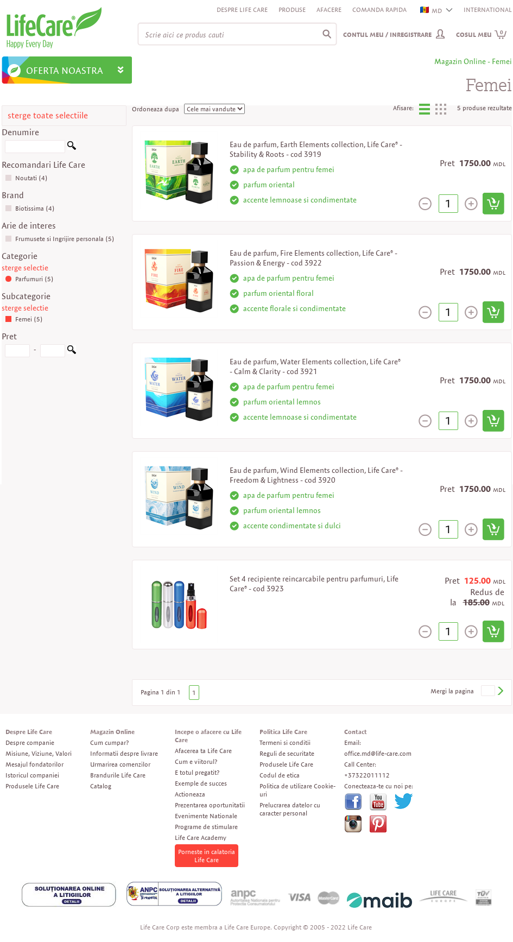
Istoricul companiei (32, 775)
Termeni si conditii (285, 742)
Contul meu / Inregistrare (387, 34)
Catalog (100, 786)
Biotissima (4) (30, 208)
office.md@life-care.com (377, 753)
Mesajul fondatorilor (34, 764)
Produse (292, 9)
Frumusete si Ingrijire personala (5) (60, 239)
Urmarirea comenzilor (120, 764)
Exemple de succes (201, 783)
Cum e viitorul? (196, 761)
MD (431, 11)
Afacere (328, 9)
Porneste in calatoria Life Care (206, 856)
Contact (355, 732)
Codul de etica (279, 775)
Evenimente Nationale (206, 816)
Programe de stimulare (206, 827)
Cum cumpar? (109, 742)
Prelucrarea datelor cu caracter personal (289, 809)
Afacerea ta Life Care (203, 751)
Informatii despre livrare (124, 753)
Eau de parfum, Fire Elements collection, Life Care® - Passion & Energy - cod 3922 (313, 258)
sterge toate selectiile (48, 115)
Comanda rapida (379, 9)
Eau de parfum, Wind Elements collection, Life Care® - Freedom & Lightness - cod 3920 (316, 475)
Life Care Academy (200, 837)
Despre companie (29, 742)
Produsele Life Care (32, 786)
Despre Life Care (242, 9)
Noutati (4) (26, 178)
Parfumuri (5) (29, 279)
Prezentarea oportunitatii (210, 805)
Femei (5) (24, 319)
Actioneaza (190, 794)
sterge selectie (25, 268)
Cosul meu (481, 34)
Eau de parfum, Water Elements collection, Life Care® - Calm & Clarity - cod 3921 (315, 366)
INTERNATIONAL (488, 9)
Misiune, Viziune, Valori (38, 753)
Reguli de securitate (286, 753)
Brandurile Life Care (117, 775)
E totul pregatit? (197, 772)
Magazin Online (112, 732)
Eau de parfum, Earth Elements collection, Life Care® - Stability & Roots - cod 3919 (316, 149)
